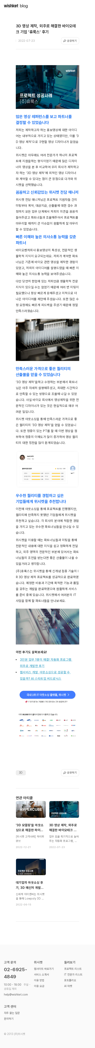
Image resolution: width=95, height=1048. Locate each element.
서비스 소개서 (41, 974)
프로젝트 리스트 (73, 968)
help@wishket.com (16, 994)
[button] (87, 6)
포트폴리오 (70, 980)
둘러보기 (70, 962)
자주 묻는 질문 (12, 1013)
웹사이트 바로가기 (44, 968)
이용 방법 (39, 980)
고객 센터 (10, 1006)
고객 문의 (10, 962)
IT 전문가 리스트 (73, 974)
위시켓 (38, 962)
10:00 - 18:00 (17, 986)
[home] (16, 6)
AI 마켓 (68, 986)
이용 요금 (39, 986)
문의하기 (8, 1018)
